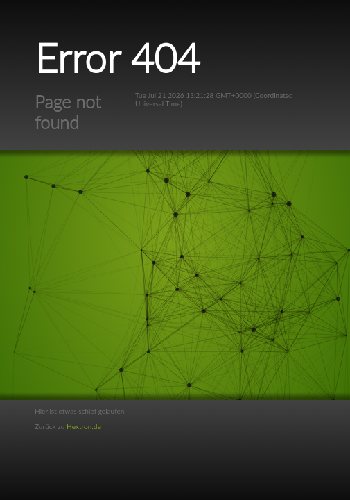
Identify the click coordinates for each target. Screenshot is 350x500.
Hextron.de (84, 426)
